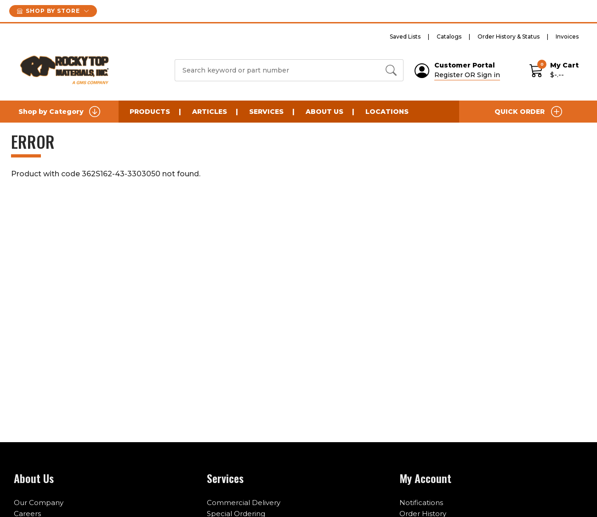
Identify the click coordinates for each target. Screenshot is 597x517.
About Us (324, 111)
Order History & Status (509, 36)
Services (266, 111)
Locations (387, 111)
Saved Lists (405, 36)
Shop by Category (59, 111)
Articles (209, 111)
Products (150, 111)
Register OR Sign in (467, 75)
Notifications (421, 502)
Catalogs (449, 36)
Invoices (567, 36)
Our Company (38, 502)
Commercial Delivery (243, 502)
